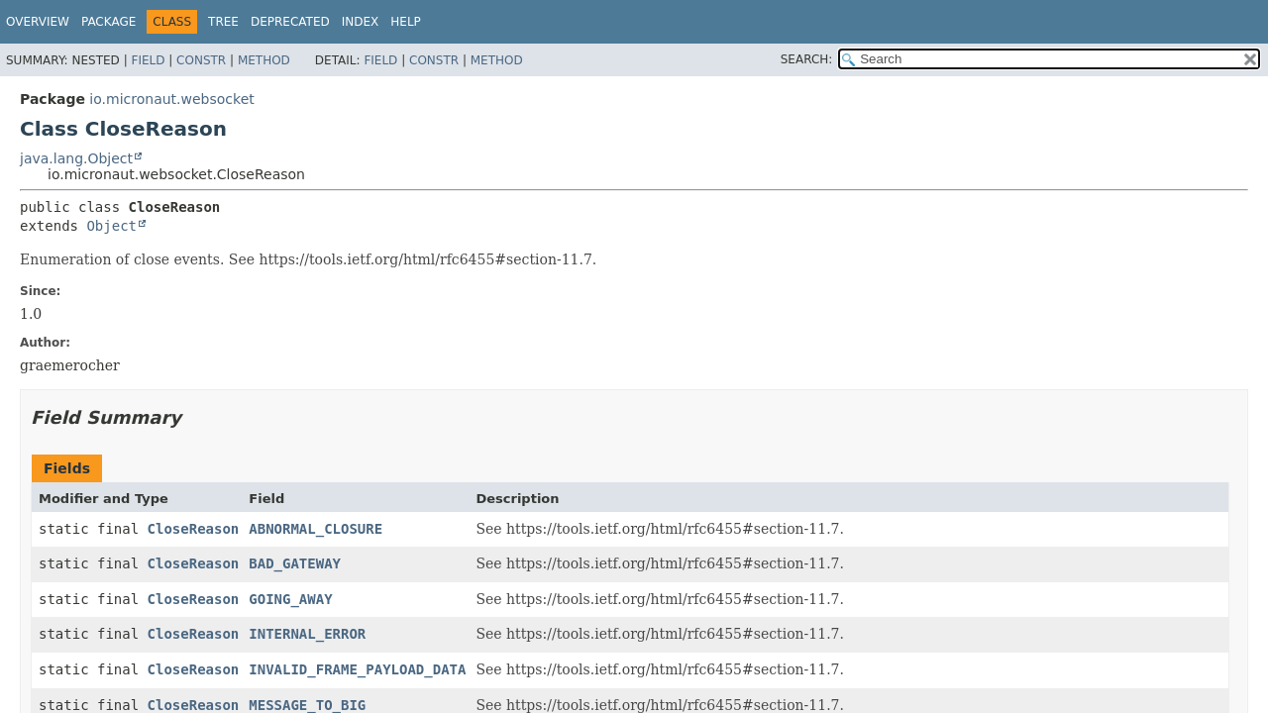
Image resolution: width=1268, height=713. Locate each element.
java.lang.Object (76, 158)
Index (360, 22)
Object (111, 226)
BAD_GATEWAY (295, 563)
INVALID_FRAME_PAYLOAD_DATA (357, 669)
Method (264, 60)
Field (147, 60)
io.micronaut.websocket (171, 99)
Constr (201, 60)
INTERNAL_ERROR (307, 634)
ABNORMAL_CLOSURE (315, 529)
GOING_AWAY (290, 599)
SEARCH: (807, 59)
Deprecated (290, 22)
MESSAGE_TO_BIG (307, 705)
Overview (37, 22)
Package (108, 22)
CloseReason (194, 529)
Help (405, 22)
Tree (223, 22)
